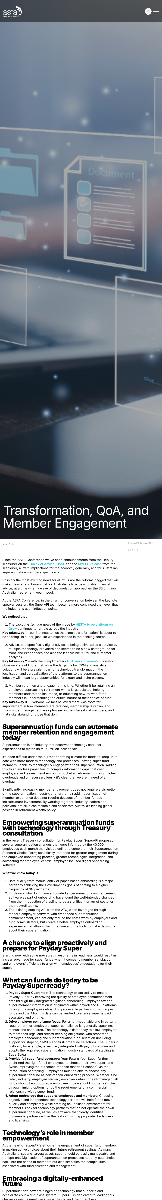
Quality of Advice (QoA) (46, 564)
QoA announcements (83, 661)
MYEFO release (90, 564)
